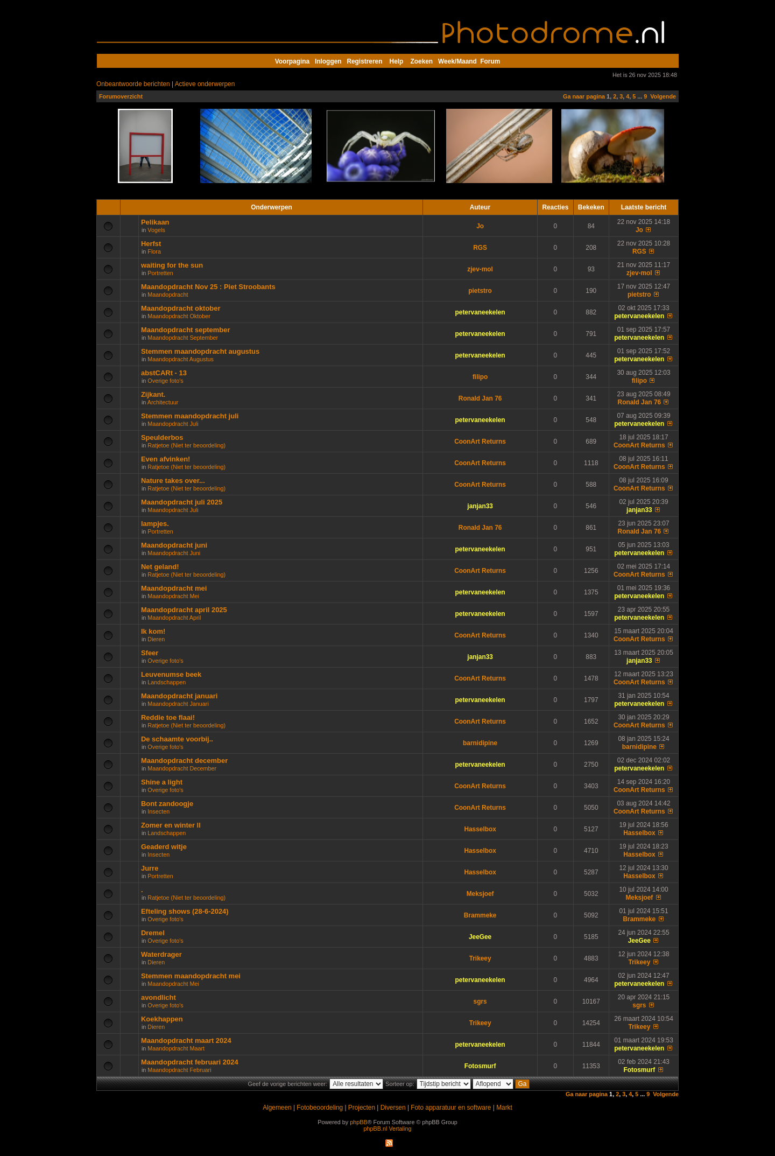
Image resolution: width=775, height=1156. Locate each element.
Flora (154, 251)
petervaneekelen (480, 312)
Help (397, 61)
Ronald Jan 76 (480, 398)
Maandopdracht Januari (177, 703)
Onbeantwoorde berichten (133, 84)
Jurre (149, 868)
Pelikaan (155, 222)
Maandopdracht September (182, 337)
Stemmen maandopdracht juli (189, 416)
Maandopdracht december (184, 760)
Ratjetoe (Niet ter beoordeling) (186, 445)
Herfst (151, 244)
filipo (480, 377)
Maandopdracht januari (179, 696)
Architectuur (163, 402)
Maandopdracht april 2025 (184, 610)
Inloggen (328, 61)
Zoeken (422, 61)
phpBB (358, 1122)
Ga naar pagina (584, 96)
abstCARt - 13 (164, 373)
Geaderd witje (164, 847)
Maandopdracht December (181, 768)
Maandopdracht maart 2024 (186, 1040)
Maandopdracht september (185, 330)
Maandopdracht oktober (181, 308)
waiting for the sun (172, 265)
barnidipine (480, 743)
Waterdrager (161, 954)
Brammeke (480, 915)
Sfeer (149, 653)
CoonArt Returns (480, 441)
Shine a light (161, 782)
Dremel (153, 933)
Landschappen (166, 682)
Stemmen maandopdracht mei (191, 976)
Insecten (158, 811)
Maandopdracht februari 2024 (189, 1062)
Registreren (364, 61)
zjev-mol (480, 269)
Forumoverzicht (121, 96)
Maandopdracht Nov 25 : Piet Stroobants (208, 287)
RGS (480, 247)
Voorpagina (292, 61)
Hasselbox (480, 829)
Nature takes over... (173, 481)
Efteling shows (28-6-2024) (185, 911)
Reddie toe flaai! (168, 717)
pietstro (480, 291)
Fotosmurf (480, 1066)
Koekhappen (162, 1019)
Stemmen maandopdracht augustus (200, 351)
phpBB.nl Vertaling (388, 1128)
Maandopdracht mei (174, 588)
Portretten (160, 273)
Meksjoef (480, 894)
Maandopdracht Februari (179, 1070)
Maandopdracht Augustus (180, 359)
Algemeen (277, 1107)
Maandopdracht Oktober (178, 316)
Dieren (156, 639)
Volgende (663, 96)
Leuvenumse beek (171, 674)
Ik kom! (153, 631)
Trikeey (480, 958)
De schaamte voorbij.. (177, 739)
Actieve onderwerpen (205, 84)
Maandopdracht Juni (173, 553)
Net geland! (160, 567)
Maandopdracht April (174, 617)
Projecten (361, 1107)
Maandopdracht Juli (172, 424)
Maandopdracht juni (174, 545)
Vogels (156, 230)
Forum (490, 61)
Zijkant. (153, 394)
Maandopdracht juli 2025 (181, 502)
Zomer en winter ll (171, 825)
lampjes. (155, 524)
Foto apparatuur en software (451, 1107)
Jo (480, 226)
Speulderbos (162, 437)
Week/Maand (457, 61)
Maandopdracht (167, 294)
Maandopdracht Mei (173, 596)
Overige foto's (165, 380)
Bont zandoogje (167, 804)
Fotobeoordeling (320, 1107)
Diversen (393, 1107)
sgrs (480, 1001)
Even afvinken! (165, 459)
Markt (504, 1107)
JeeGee (480, 937)
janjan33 (480, 506)
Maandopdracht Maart (176, 1048)
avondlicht (158, 997)
